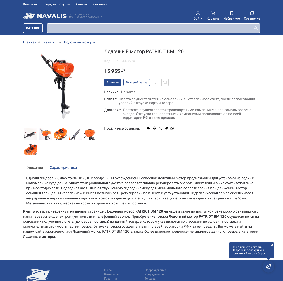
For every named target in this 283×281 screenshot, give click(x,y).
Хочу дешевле (154, 274)
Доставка (100, 4)
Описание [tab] (34, 167)
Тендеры (150, 278)
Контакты (30, 4)
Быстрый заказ (136, 82)
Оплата (81, 4)
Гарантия (110, 278)
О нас (108, 270)
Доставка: (112, 110)
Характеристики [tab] (63, 167)
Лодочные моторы (79, 42)
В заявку (113, 82)
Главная (29, 42)
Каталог (33, 28)
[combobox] (153, 28)
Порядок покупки (57, 4)
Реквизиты (111, 274)
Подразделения (155, 270)
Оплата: (110, 99)
